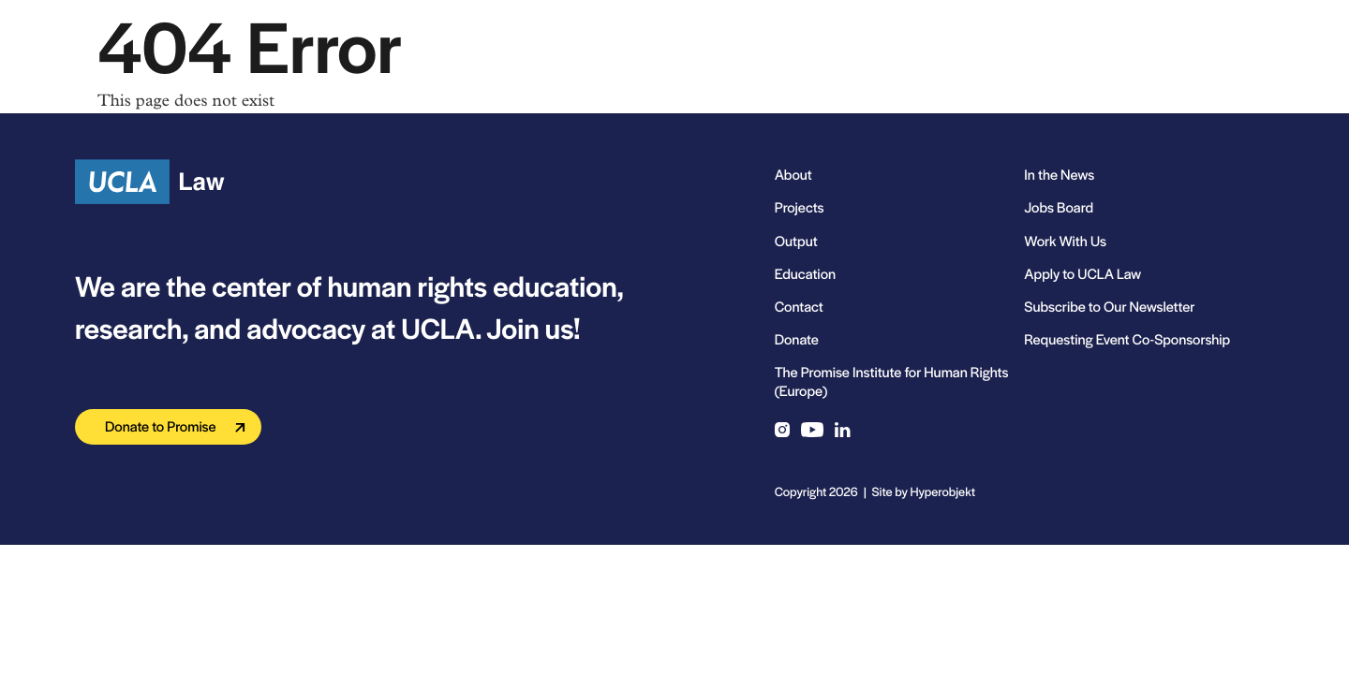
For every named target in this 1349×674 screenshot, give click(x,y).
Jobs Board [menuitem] (1058, 207)
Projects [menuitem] (799, 207)
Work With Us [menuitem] (1065, 241)
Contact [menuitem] (799, 306)
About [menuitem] (793, 174)
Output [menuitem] (796, 241)
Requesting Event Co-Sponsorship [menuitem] (1127, 339)
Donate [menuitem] (797, 339)
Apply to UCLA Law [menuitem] (1082, 274)
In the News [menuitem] (1059, 174)
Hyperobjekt (943, 491)
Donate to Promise (160, 426)
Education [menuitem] (805, 274)
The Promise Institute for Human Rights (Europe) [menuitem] (892, 381)
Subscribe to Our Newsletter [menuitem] (1109, 306)
